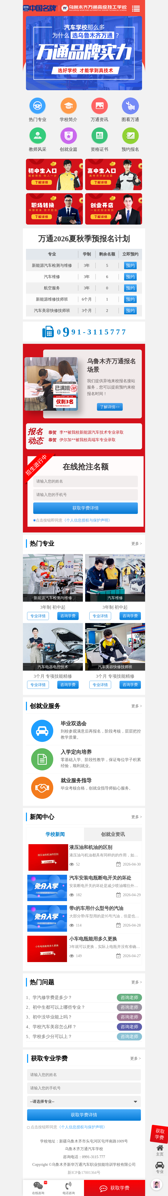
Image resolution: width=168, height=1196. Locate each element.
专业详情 (38, 616)
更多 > (136, 543)
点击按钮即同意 (42, 1127)
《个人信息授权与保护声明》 (82, 1127)
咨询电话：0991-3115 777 (84, 1157)
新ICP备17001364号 (84, 1173)
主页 (159, 1150)
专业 (159, 1167)
